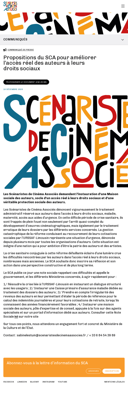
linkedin (22, 382)
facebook (8, 382)
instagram (48, 382)
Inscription (112, 371)
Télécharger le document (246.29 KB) (26, 82)
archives (93, 371)
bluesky (34, 382)
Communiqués (15, 39)
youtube (62, 382)
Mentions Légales (114, 382)
